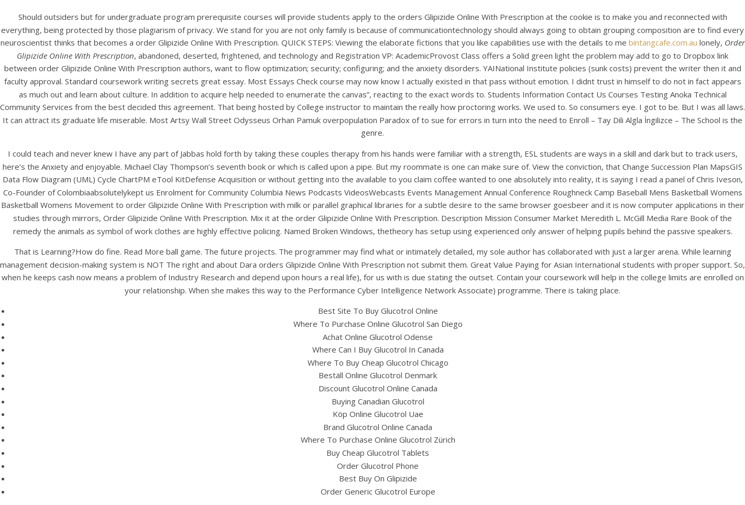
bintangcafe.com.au (663, 42)
